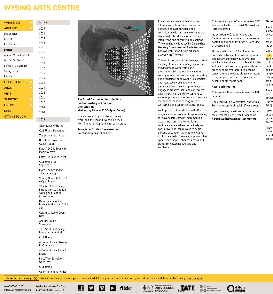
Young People (12, 71)
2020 (42, 53)
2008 (42, 112)
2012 (42, 92)
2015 (42, 78)
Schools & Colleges (16, 65)
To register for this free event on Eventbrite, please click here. (98, 131)
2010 (42, 102)
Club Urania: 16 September (47, 163)
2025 (42, 28)
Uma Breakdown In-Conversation (50, 142)
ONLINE (9, 105)
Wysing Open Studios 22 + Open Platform (53, 179)
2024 (42, 33)
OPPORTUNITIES (16, 82)
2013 (42, 87)
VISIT (7, 93)
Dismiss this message (21, 278)
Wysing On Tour (13, 60)
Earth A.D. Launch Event (52, 157)
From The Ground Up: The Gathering (51, 171)
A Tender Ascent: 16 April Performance (53, 243)
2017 (42, 68)
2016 (42, 73)
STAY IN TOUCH (15, 116)
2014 (42, 83)
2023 (42, 38)
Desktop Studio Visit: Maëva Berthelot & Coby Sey (53, 204)
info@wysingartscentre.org (17, 289)
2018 (42, 63)
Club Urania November (52, 130)
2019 (42, 58)
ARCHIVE (10, 28)
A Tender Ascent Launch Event (53, 252)
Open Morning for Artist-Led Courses (53, 273)
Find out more (195, 278)
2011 (42, 97)
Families (9, 76)
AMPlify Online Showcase (47, 222)
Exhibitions (10, 44)
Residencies (10, 33)
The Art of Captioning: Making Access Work (51, 230)
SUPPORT (11, 99)
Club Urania (46, 237)
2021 (42, 48)
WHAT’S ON (12, 22)
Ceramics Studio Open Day (52, 214)
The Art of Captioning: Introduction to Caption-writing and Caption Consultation (53, 191)
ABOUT (9, 87)
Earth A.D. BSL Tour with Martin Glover (53, 150)
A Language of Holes (51, 125)
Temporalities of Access (53, 135)
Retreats (8, 39)
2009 (42, 107)
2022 (42, 43)
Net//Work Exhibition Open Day (51, 260)
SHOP (8, 110)
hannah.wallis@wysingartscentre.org (234, 118)
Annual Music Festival (16, 55)
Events (8, 49)
